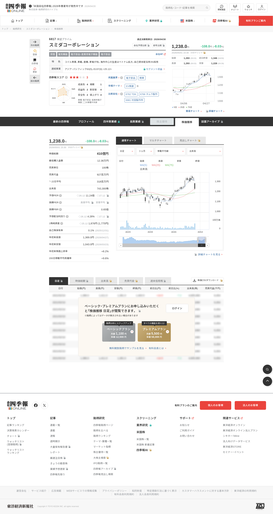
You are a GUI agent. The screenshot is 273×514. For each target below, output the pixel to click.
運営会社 (21, 490)
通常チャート (129, 140)
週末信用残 (156, 281)
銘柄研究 (85, 21)
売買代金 (129, 281)
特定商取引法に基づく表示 (162, 490)
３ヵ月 (142, 151)
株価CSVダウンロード (207, 280)
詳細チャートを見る (207, 254)
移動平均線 (163, 151)
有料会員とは (156, 348)
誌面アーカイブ (210, 121)
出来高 (192, 151)
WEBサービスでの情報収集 (81, 490)
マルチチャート (158, 140)
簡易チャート (193, 111)
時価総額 (80, 281)
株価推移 (187, 122)
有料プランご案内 (256, 20)
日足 (122, 151)
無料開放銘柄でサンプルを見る (126, 348)
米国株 (188, 20)
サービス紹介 (38, 490)
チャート (235, 8)
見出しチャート (188, 140)
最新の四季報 (61, 121)
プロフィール (86, 121)
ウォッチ (248, 8)
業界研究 (153, 21)
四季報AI (222, 21)
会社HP (159, 54)
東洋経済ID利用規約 (245, 490)
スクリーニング (119, 21)
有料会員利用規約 (124, 494)
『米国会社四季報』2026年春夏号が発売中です (57, 6)
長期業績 (135, 121)
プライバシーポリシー (114, 490)
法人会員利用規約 (149, 494)
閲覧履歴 (221, 8)
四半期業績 (110, 121)
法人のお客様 (250, 405)
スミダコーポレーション (38, 29)
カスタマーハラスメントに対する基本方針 (205, 490)
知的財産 (137, 490)
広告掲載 (56, 490)
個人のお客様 (215, 405)
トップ (17, 20)
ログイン (262, 7)
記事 (51, 21)
